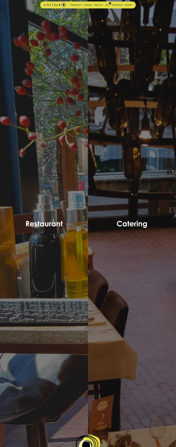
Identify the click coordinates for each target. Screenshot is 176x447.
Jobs (107, 5)
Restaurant (76, 5)
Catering (88, 5)
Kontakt (128, 5)
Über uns (98, 5)
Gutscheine (117, 5)
